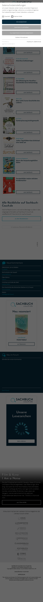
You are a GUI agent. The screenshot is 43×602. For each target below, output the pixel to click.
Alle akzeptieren (21, 22)
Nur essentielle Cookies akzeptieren (21, 33)
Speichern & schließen (21, 27)
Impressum (30, 42)
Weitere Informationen (21, 37)
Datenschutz (37, 42)
